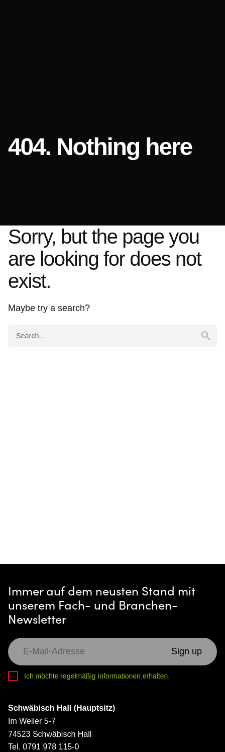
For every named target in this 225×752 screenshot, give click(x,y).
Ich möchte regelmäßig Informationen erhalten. (97, 676)
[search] (206, 336)
